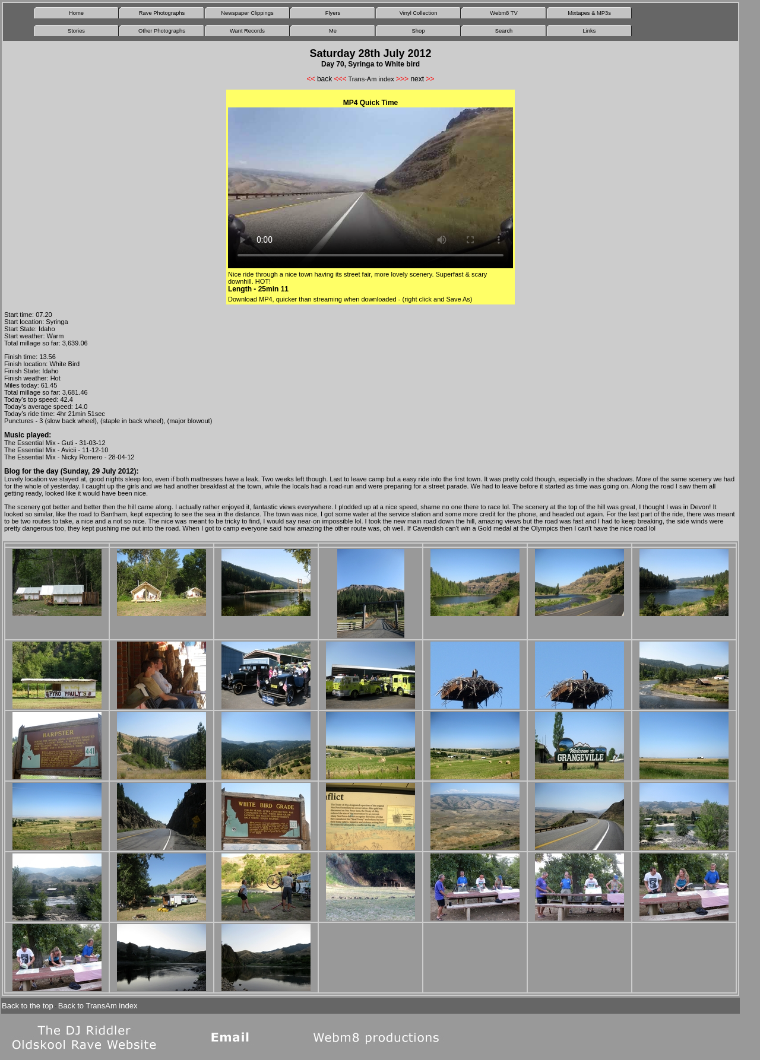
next (417, 79)
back (324, 79)
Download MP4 (250, 299)
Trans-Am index (371, 78)
